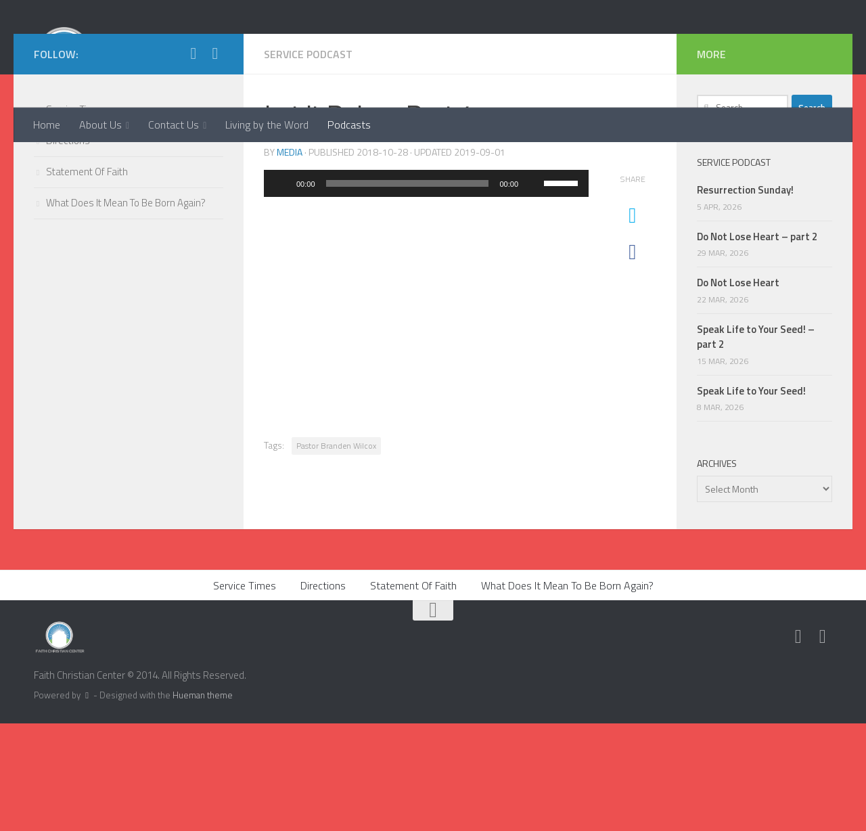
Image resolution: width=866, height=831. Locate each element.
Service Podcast (308, 162)
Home (46, 124)
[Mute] (533, 291)
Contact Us (173, 124)
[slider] (407, 291)
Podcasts (349, 124)
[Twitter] (193, 162)
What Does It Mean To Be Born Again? (126, 311)
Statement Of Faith (87, 280)
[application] (426, 291)
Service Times (76, 217)
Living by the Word (267, 124)
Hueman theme (203, 803)
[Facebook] (215, 162)
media (289, 260)
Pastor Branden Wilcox (336, 553)
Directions (68, 248)
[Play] (281, 291)
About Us (100, 124)
